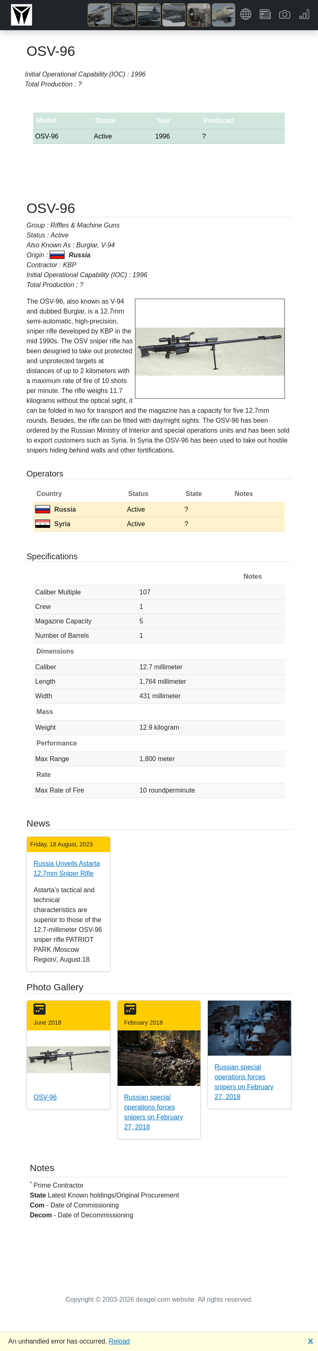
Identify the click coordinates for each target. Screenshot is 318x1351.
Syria (52, 523)
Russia (55, 509)
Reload (119, 1341)
